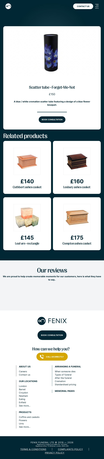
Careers (23, 371)
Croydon (23, 392)
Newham (23, 396)
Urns (21, 423)
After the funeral (63, 378)
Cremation (60, 381)
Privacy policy (54, 452)
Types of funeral (63, 374)
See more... (24, 405)
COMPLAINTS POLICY (70, 449)
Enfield (22, 402)
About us (24, 366)
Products (25, 412)
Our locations (28, 381)
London (23, 386)
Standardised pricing (65, 384)
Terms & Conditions (33, 449)
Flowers (23, 420)
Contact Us (83, 6)
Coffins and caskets (29, 417)
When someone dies (65, 371)
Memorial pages (64, 391)
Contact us (24, 374)
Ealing (22, 399)
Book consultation (52, 119)
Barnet (22, 389)
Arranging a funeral (68, 366)
